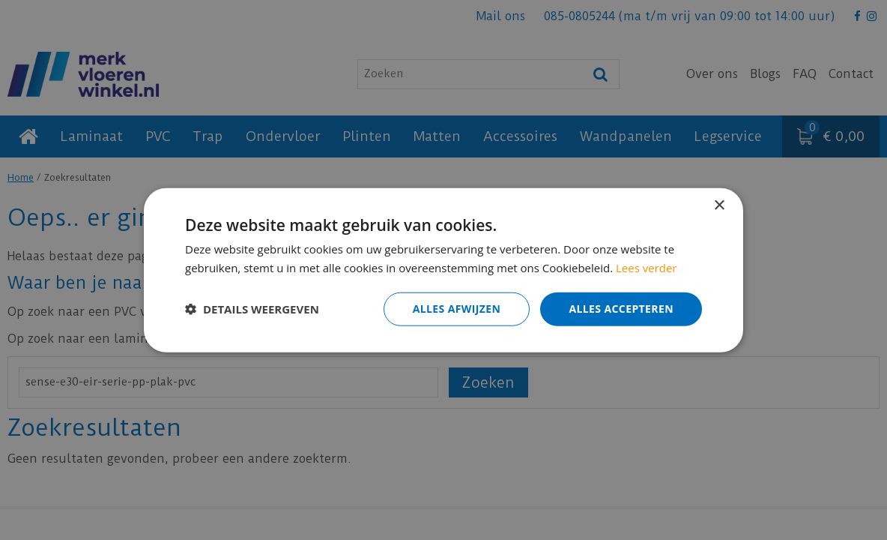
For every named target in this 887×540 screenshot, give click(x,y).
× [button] (718, 206)
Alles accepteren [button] (621, 309)
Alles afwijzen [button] (457, 309)
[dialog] (443, 270)
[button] (252, 309)
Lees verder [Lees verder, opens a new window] (646, 267)
